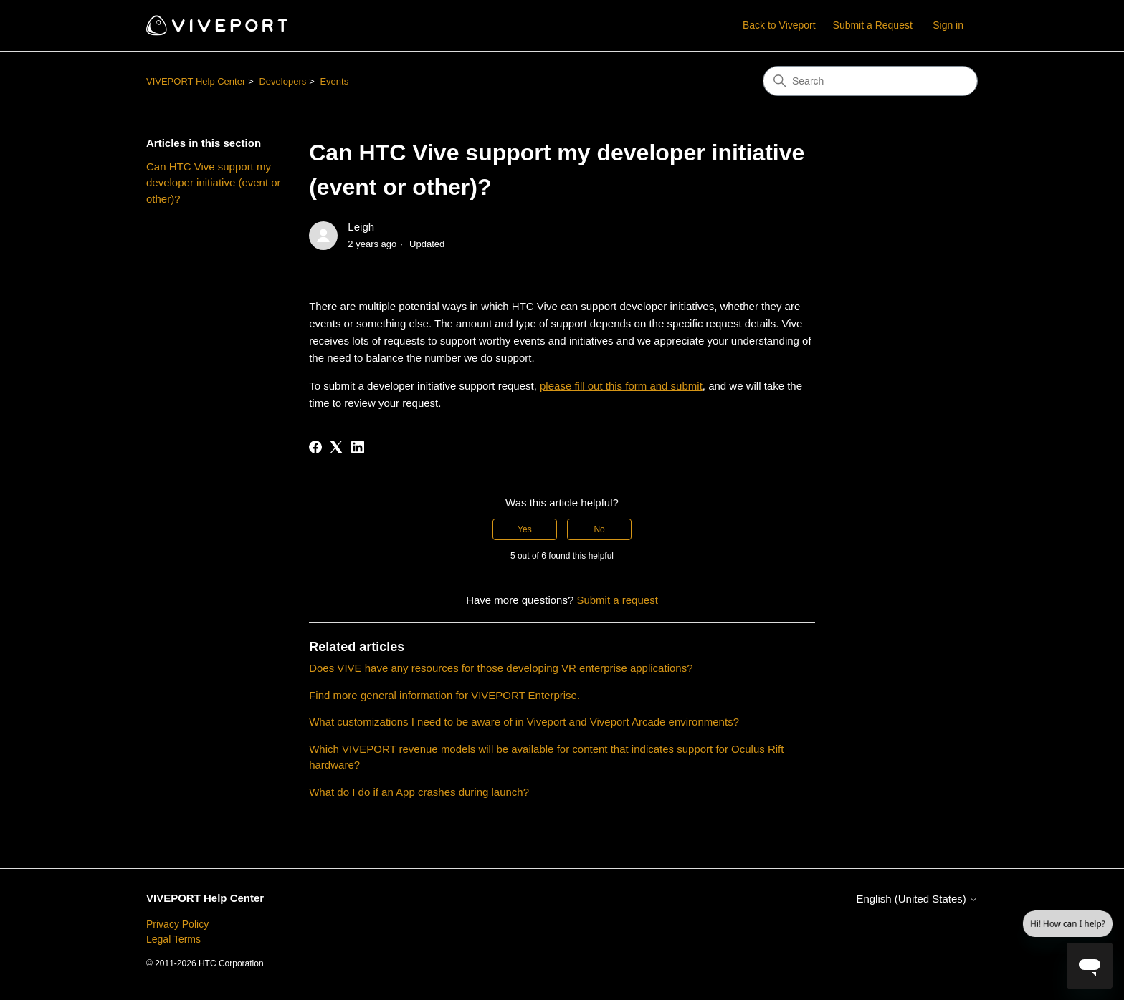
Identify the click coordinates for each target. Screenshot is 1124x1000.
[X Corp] (336, 447)
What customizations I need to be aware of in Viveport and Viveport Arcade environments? (524, 722)
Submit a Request (873, 25)
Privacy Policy (177, 924)
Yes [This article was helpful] (525, 529)
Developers (282, 81)
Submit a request (616, 600)
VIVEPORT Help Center (195, 81)
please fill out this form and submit (621, 386)
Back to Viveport (779, 25)
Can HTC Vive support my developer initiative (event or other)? (213, 182)
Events (334, 81)
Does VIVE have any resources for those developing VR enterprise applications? (500, 668)
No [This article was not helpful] (599, 529)
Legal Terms (173, 939)
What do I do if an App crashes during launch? (419, 792)
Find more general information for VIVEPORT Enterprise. (444, 695)
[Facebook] (315, 447)
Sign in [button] (948, 25)
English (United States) (917, 899)
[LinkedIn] (357, 447)
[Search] (870, 81)
